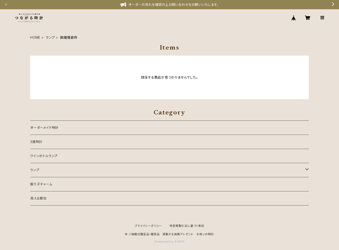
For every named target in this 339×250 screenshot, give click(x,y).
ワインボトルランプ (44, 156)
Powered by (169, 241)
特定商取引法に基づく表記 (187, 226)
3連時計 (36, 142)
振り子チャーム (41, 184)
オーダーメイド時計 (44, 128)
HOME (35, 37)
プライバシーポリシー (148, 226)
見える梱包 (38, 198)
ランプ (50, 37)
